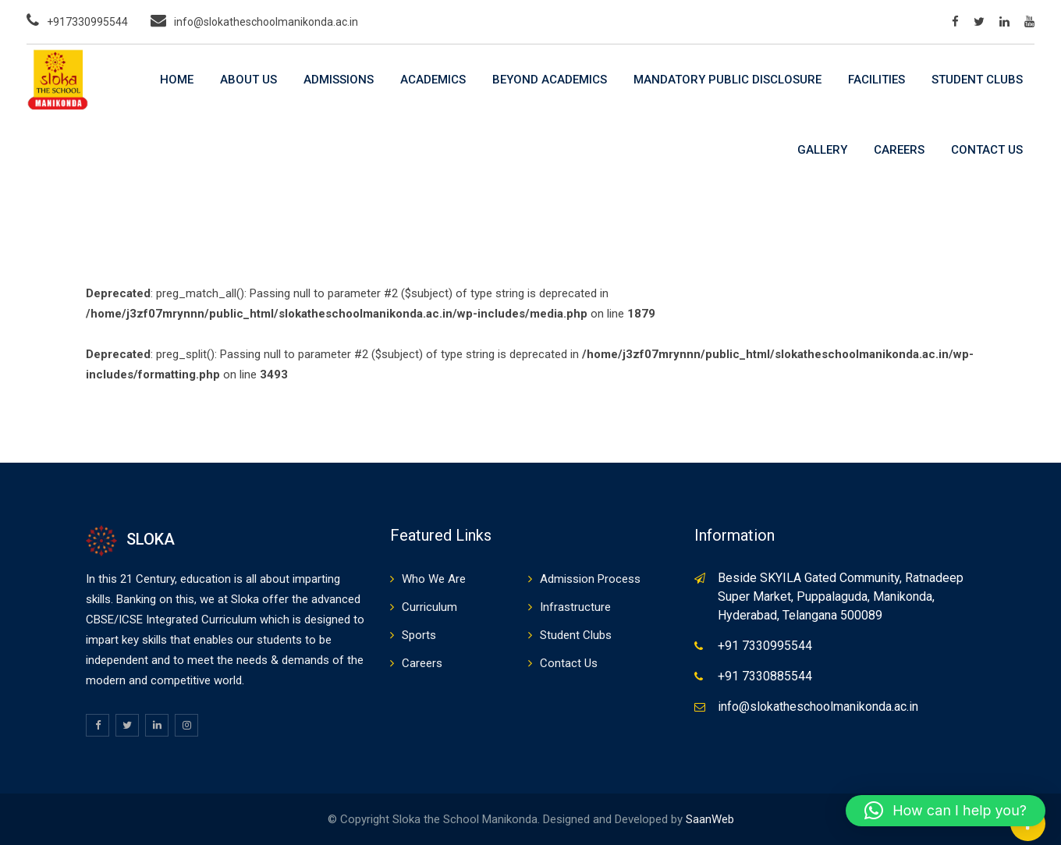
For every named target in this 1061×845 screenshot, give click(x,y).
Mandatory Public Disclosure (727, 80)
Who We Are (434, 579)
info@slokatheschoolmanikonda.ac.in (266, 22)
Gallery (822, 150)
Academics (433, 80)
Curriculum (429, 607)
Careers (899, 150)
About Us (248, 80)
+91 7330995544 (765, 645)
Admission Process (590, 579)
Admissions (338, 80)
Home (176, 80)
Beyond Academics (549, 80)
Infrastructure (575, 607)
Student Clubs (977, 80)
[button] (945, 810)
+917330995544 (87, 22)
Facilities (876, 80)
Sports (419, 635)
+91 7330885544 (765, 676)
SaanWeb (710, 819)
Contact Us (987, 150)
